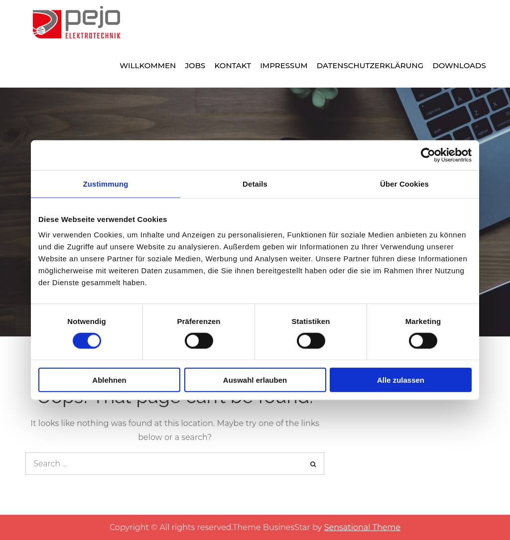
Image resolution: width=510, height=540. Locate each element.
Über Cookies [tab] (404, 183)
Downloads (459, 65)
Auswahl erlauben (255, 380)
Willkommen (148, 65)
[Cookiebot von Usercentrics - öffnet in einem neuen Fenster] (428, 154)
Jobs (195, 65)
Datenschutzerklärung (370, 65)
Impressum (283, 65)
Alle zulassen (400, 380)
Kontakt (233, 65)
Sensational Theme (362, 527)
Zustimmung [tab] (105, 183)
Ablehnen (109, 380)
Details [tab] (255, 183)
